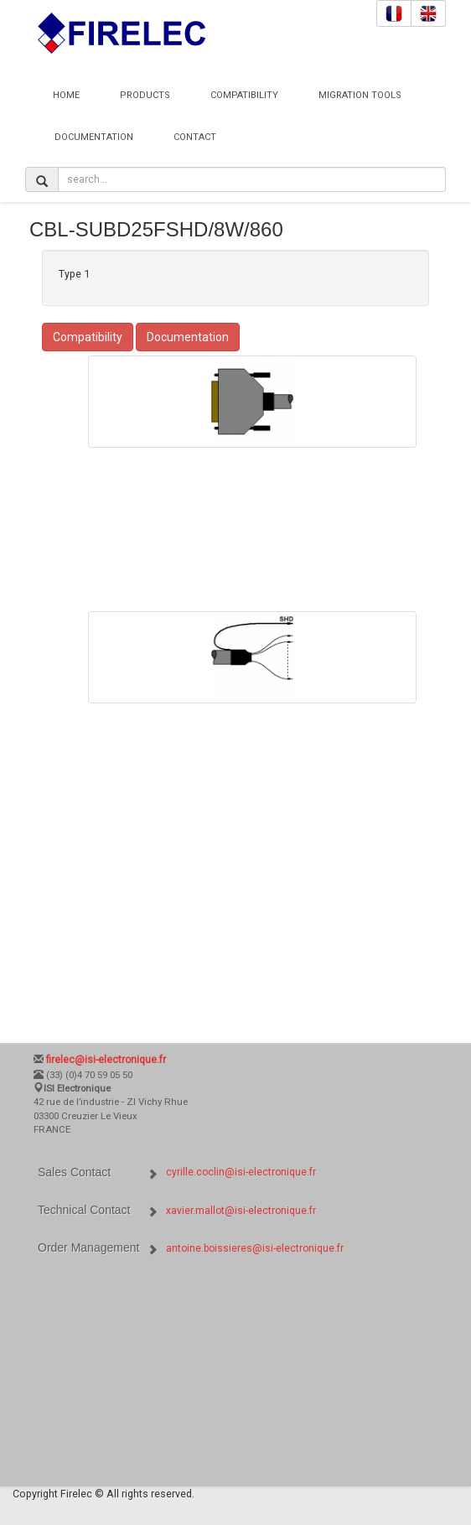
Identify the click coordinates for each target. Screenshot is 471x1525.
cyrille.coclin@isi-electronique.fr (241, 1172)
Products (145, 95)
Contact (194, 137)
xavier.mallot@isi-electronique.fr (241, 1210)
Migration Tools (359, 95)
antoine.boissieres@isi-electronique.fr (255, 1248)
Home (66, 95)
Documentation (93, 137)
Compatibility (244, 95)
